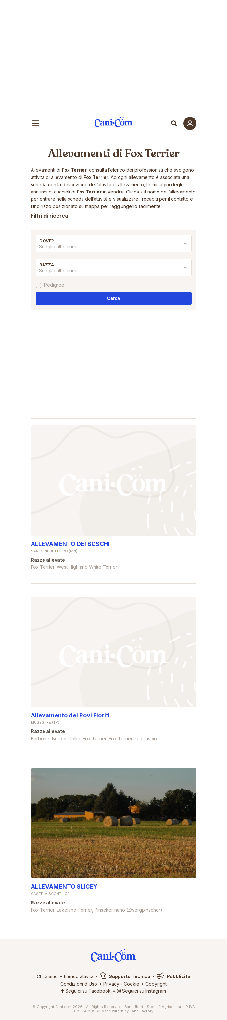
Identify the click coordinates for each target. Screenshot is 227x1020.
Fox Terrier (152, 153)
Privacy (111, 984)
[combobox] (113, 248)
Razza (46, 264)
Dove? (46, 240)
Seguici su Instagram (141, 991)
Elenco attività (79, 976)
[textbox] (113, 247)
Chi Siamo (47, 976)
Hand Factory (141, 1011)
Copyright (156, 984)
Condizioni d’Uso (78, 984)
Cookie (131, 984)
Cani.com (113, 121)
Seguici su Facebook (86, 991)
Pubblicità (173, 976)
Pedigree (54, 285)
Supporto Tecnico (125, 976)
